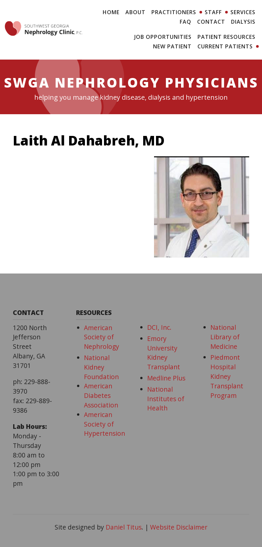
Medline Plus (166, 378)
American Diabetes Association (101, 395)
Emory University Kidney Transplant (163, 352)
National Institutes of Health (165, 399)
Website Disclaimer (178, 527)
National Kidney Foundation (101, 367)
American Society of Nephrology (101, 337)
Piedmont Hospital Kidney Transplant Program (226, 376)
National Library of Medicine (225, 337)
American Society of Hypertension (104, 424)
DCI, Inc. (159, 327)
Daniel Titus (124, 527)
